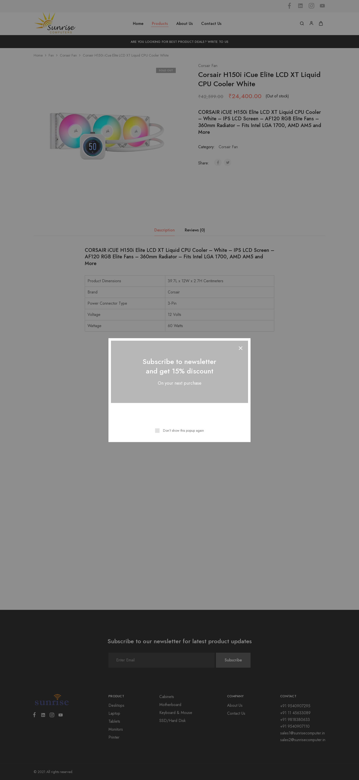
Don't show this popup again (183, 430)
